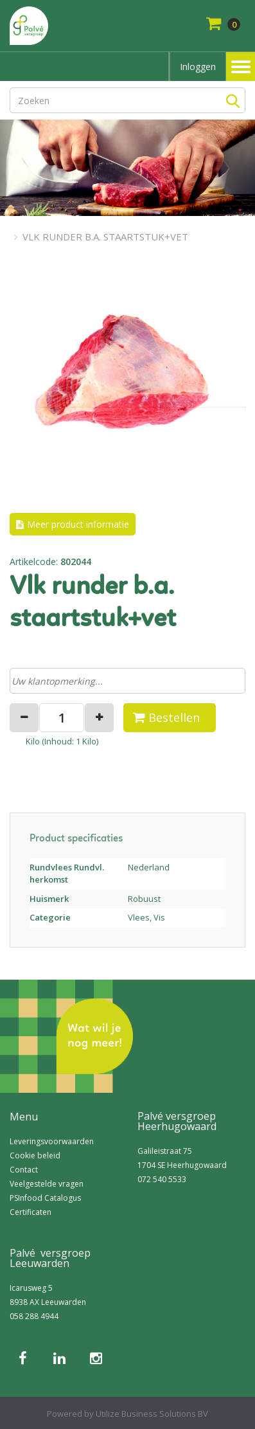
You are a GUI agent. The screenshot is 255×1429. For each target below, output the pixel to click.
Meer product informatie (78, 524)
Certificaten (30, 1212)
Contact (24, 1169)
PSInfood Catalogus (45, 1197)
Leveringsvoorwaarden (52, 1141)
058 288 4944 (34, 1316)
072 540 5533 (161, 1179)
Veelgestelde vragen (47, 1183)
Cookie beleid (35, 1155)
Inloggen (198, 66)
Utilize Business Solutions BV (152, 1413)
